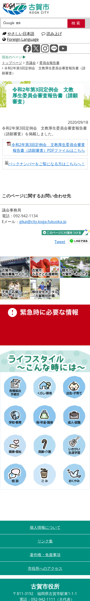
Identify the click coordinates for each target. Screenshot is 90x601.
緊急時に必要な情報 (45, 325)
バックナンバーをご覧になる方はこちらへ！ (45, 163)
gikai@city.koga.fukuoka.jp (42, 221)
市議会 (31, 62)
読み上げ (52, 33)
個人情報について (45, 527)
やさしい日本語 (18, 33)
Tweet (59, 241)
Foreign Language (20, 39)
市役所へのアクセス (45, 568)
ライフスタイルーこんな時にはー (45, 361)
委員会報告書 (49, 62)
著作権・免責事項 (45, 554)
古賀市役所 (26, 9)
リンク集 (45, 541)
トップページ (12, 62)
